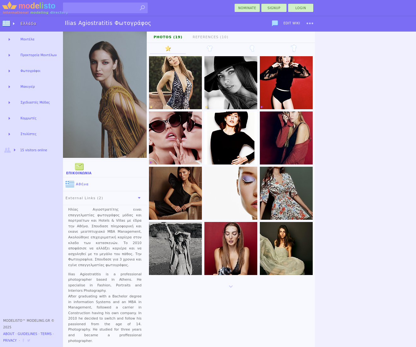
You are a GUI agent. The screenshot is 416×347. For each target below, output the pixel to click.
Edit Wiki (291, 23)
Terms (46, 334)
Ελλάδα (28, 23)
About (8, 334)
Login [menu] (300, 8)
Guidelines (27, 334)
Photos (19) (168, 37)
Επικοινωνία (79, 168)
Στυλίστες (28, 134)
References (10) (210, 37)
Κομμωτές (28, 118)
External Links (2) (104, 198)
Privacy (10, 340)
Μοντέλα (27, 39)
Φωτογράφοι (30, 71)
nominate (247, 8)
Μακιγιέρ (27, 86)
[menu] (310, 23)
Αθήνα (77, 184)
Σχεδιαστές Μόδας (35, 102)
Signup (274, 8)
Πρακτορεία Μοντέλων (38, 55)
